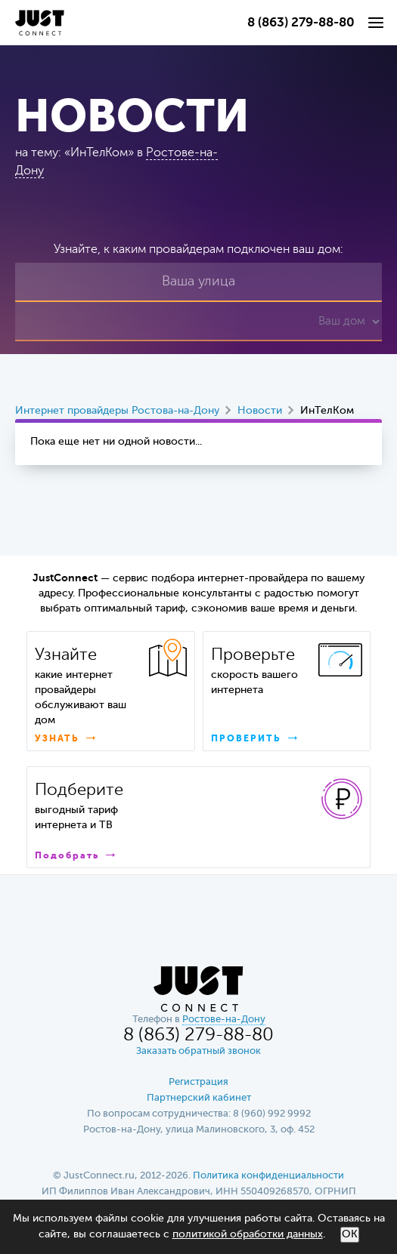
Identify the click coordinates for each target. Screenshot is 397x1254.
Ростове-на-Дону (223, 1019)
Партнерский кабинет (199, 1098)
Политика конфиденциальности (268, 1176)
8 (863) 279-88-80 (301, 23)
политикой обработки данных (247, 1234)
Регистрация (198, 1082)
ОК (350, 1234)
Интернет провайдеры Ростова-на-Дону (117, 410)
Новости (259, 410)
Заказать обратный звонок (198, 1051)
